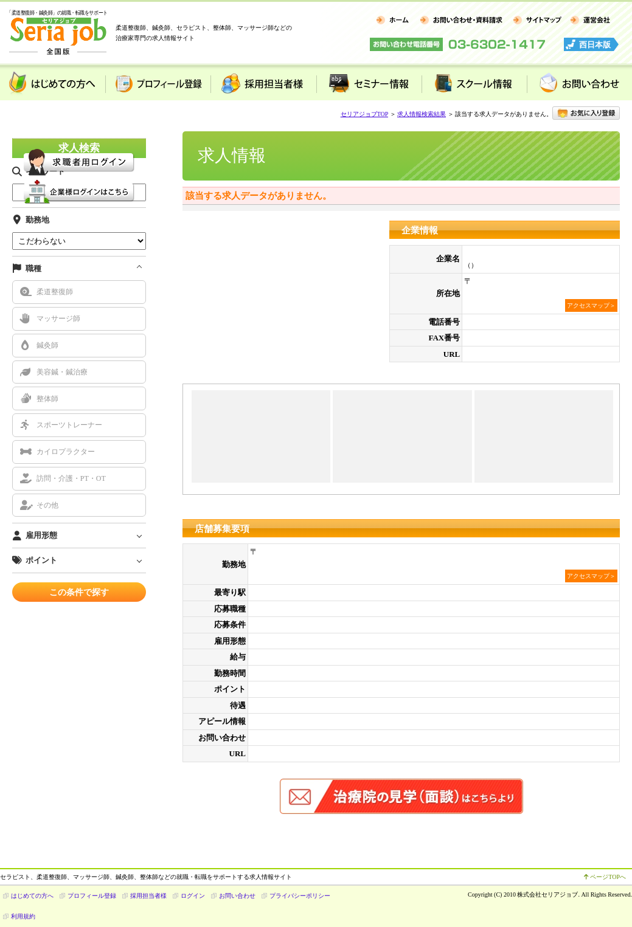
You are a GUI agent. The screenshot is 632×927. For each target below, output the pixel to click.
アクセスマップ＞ (591, 305)
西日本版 (595, 44)
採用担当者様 (263, 83)
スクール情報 (474, 83)
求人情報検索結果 (421, 114)
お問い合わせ (237, 895)
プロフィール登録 (157, 83)
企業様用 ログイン (79, 192)
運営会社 (590, 21)
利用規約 (23, 916)
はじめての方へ (52, 83)
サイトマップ (536, 21)
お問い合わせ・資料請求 (460, 21)
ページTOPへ (605, 877)
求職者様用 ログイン (79, 162)
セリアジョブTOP (364, 114)
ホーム (393, 21)
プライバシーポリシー (299, 895)
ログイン (193, 895)
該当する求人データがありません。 (259, 196)
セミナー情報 (369, 83)
